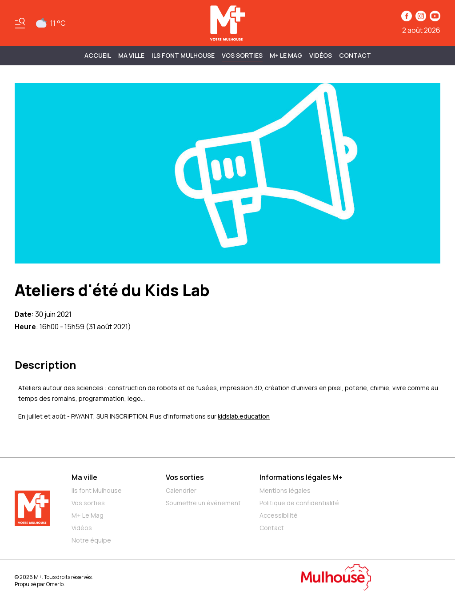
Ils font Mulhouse (97, 490)
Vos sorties (242, 55)
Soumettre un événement (203, 503)
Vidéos (320, 55)
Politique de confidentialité (299, 503)
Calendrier (181, 490)
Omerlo (55, 584)
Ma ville (84, 477)
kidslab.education (244, 416)
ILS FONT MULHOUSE (183, 55)
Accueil (97, 55)
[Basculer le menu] (20, 23)
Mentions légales (285, 490)
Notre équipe (91, 540)
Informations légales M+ (301, 477)
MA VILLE (131, 55)
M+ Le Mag (286, 55)
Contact (355, 55)
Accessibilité (278, 515)
